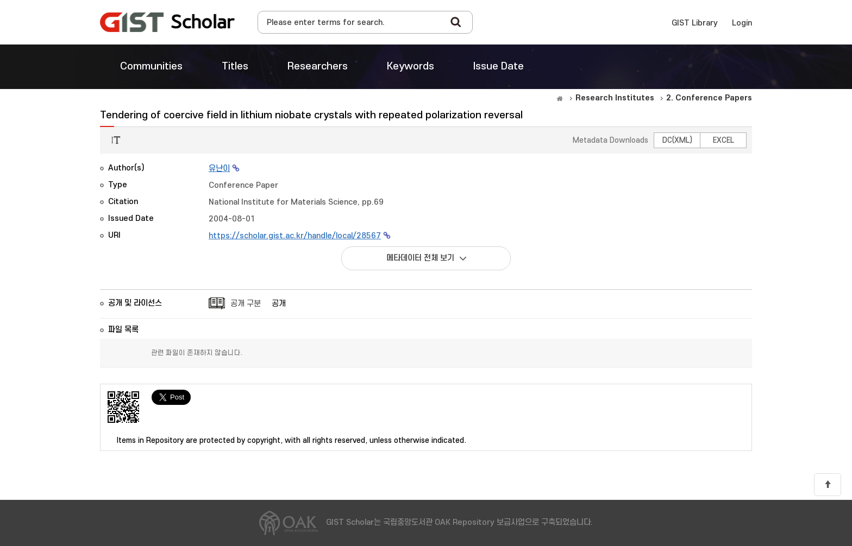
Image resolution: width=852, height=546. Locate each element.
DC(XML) (677, 140)
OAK (167, 22)
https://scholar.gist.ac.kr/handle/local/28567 (295, 235)
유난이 (219, 168)
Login (742, 23)
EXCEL (723, 140)
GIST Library (695, 23)
